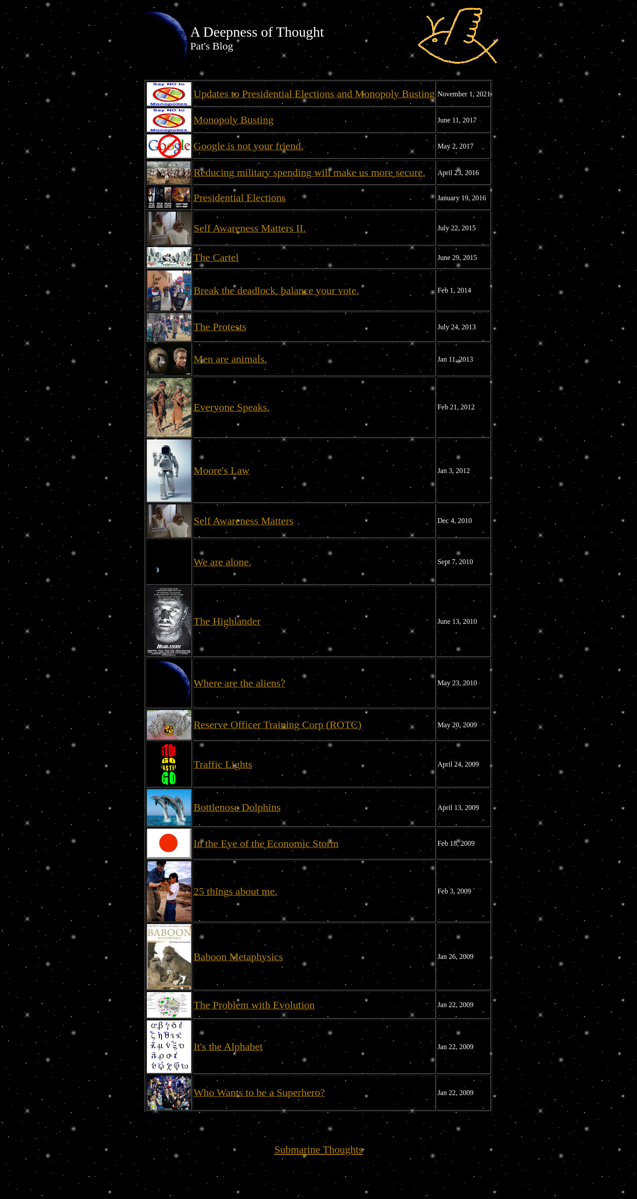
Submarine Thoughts (318, 1149)
